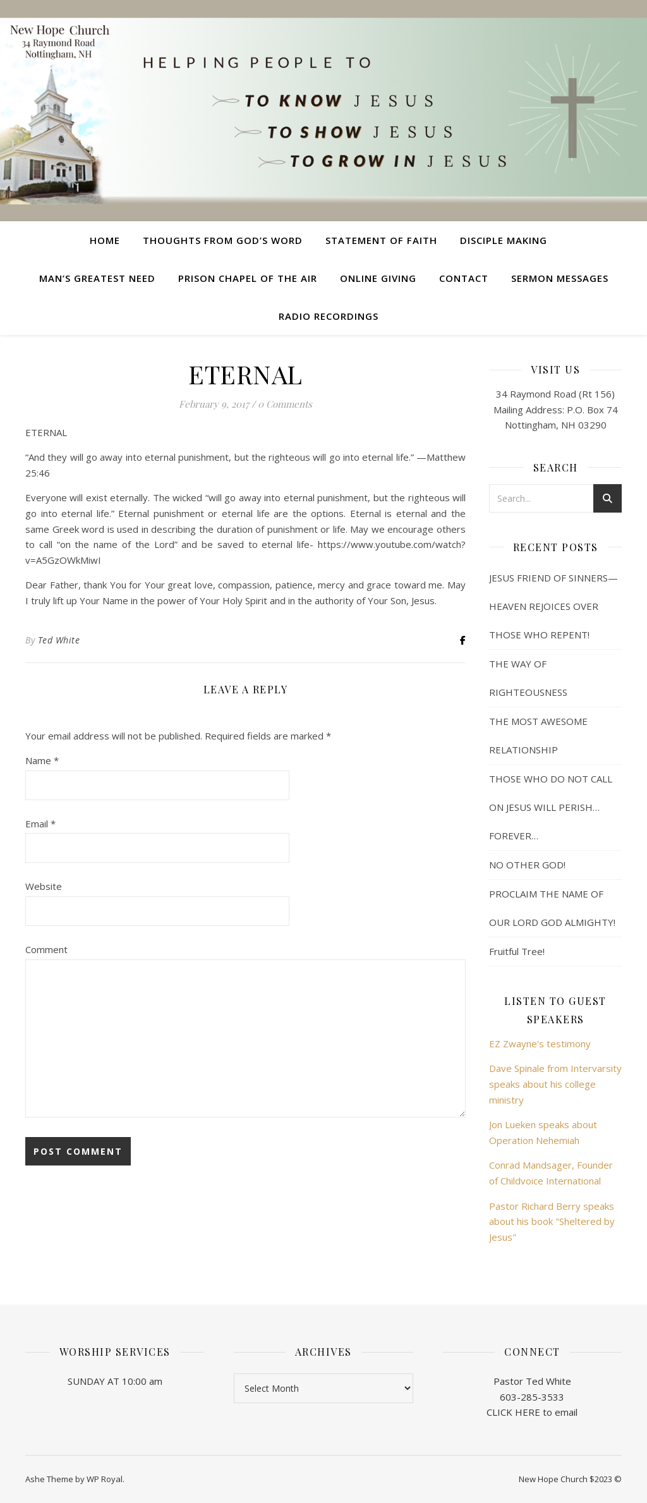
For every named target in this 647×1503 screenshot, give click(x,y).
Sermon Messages (559, 278)
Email (40, 823)
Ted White (59, 640)
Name (42, 760)
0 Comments (285, 404)
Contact (463, 278)
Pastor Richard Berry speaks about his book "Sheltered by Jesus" (552, 1221)
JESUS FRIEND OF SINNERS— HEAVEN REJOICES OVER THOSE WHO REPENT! (553, 606)
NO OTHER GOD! (527, 864)
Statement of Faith (381, 240)
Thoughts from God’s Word (223, 240)
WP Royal (105, 1479)
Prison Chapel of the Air (247, 278)
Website (43, 886)
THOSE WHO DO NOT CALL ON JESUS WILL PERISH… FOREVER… (550, 807)
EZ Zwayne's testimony (540, 1043)
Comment (46, 949)
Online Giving (378, 278)
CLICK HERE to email (532, 1412)
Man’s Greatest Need (97, 278)
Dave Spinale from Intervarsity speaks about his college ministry (555, 1083)
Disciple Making (503, 240)
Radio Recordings (328, 316)
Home (105, 240)
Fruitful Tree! (517, 951)
